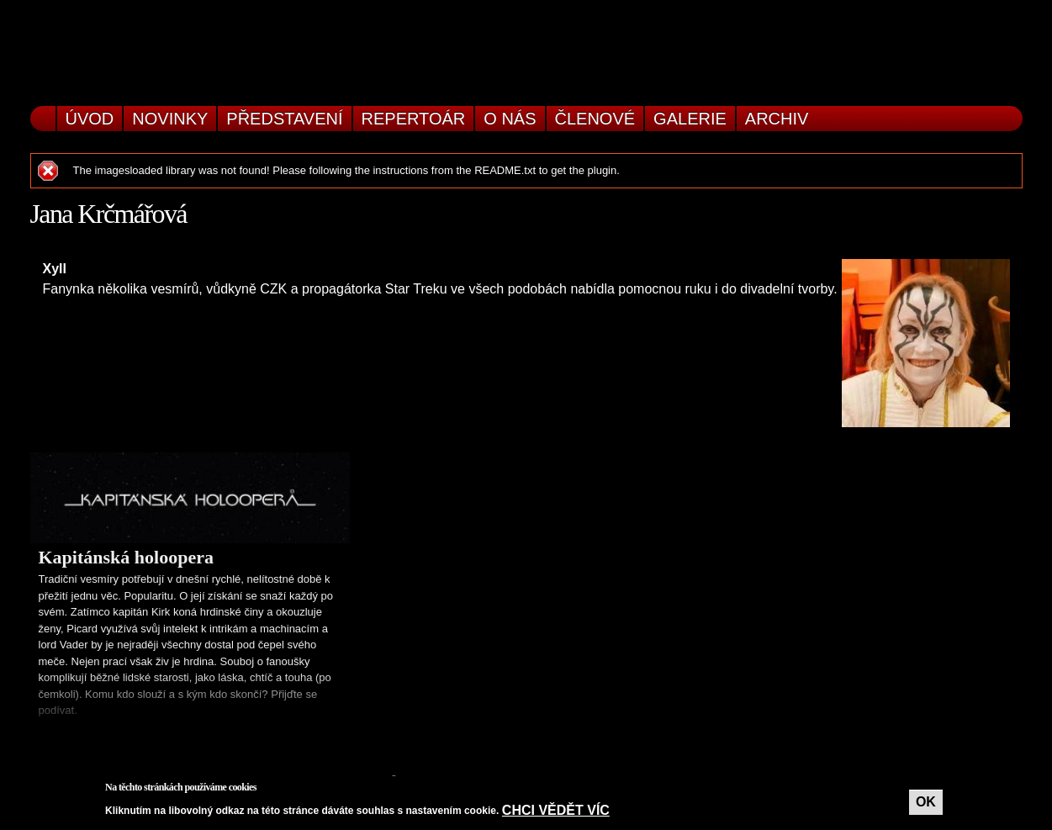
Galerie (690, 118)
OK (926, 802)
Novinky (170, 118)
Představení (284, 118)
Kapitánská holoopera (126, 557)
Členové (595, 118)
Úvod (90, 118)
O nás (510, 118)
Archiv (777, 118)
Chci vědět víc (556, 810)
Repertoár (414, 118)
